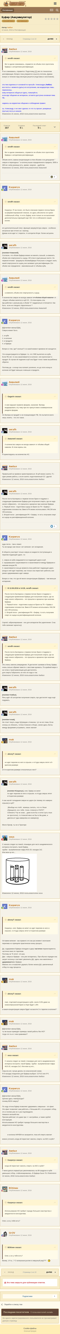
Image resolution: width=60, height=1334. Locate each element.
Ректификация (20, 30)
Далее (50, 39)
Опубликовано (20, 51)
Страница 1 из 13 (30, 39)
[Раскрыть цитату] (6, 58)
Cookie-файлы (30, 1328)
